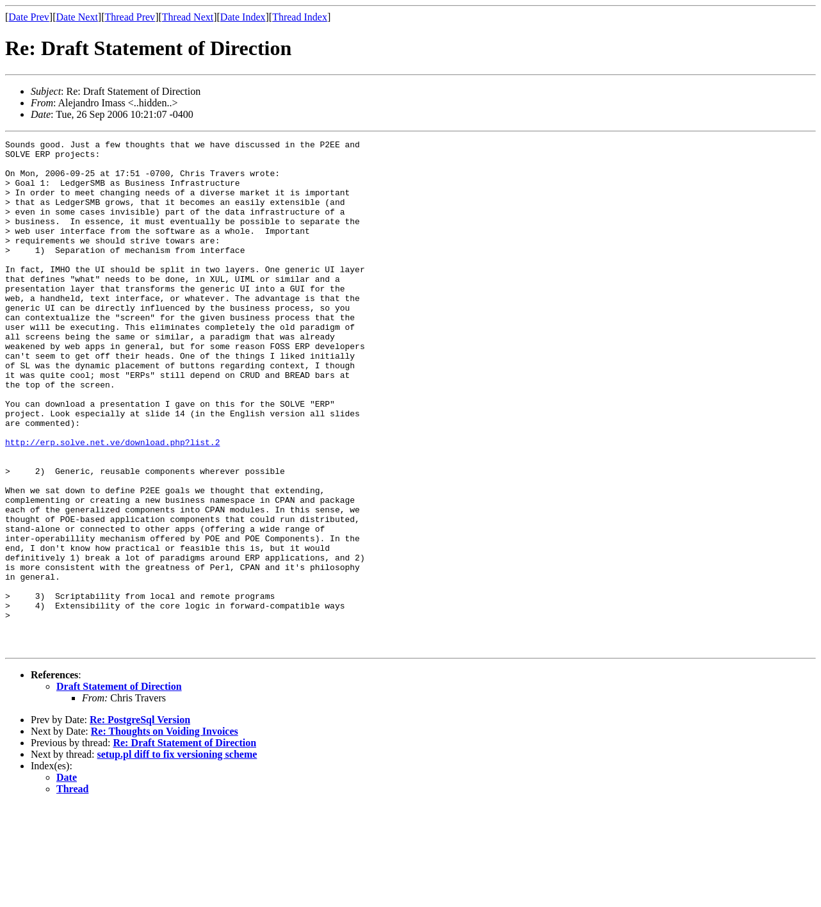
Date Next (77, 17)
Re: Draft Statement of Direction (184, 844)
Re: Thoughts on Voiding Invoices (164, 833)
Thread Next (187, 17)
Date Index (243, 17)
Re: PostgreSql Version (140, 821)
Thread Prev (129, 17)
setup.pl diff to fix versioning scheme (177, 856)
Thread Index (299, 17)
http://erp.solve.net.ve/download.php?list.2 (112, 503)
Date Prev (28, 17)
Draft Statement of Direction (119, 788)
